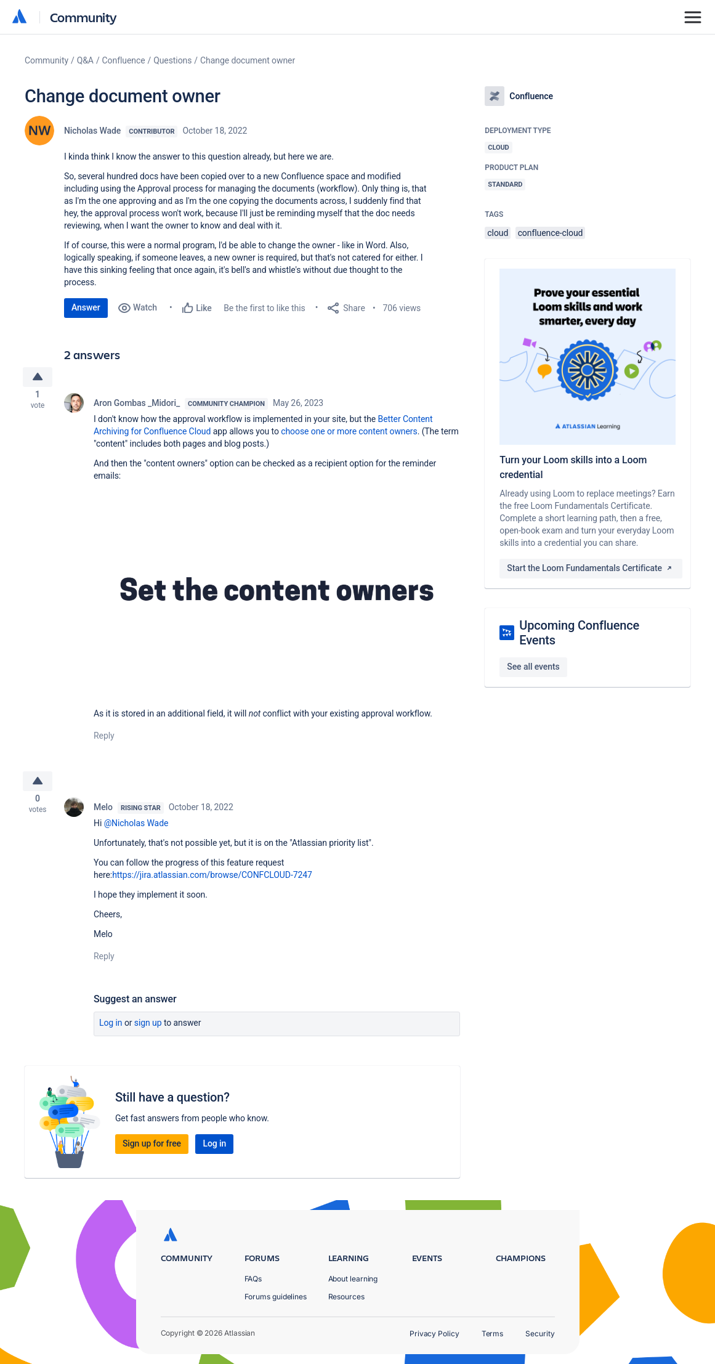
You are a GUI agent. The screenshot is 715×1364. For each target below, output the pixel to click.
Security (539, 1333)
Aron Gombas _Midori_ (137, 407)
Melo (103, 814)
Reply (104, 739)
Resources (346, 1296)
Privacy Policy (434, 1333)
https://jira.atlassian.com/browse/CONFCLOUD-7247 (212, 882)
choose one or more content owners (349, 435)
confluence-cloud (550, 233)
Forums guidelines (275, 1296)
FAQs (253, 1278)
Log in (111, 1030)
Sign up (148, 1030)
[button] (277, 596)
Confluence (123, 60)
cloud (497, 233)
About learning (353, 1278)
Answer (85, 307)
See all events (533, 667)
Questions (172, 60)
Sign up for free (152, 1151)
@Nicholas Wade (136, 830)
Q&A (85, 60)
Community (83, 17)
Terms (493, 1333)
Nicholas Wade (92, 131)
